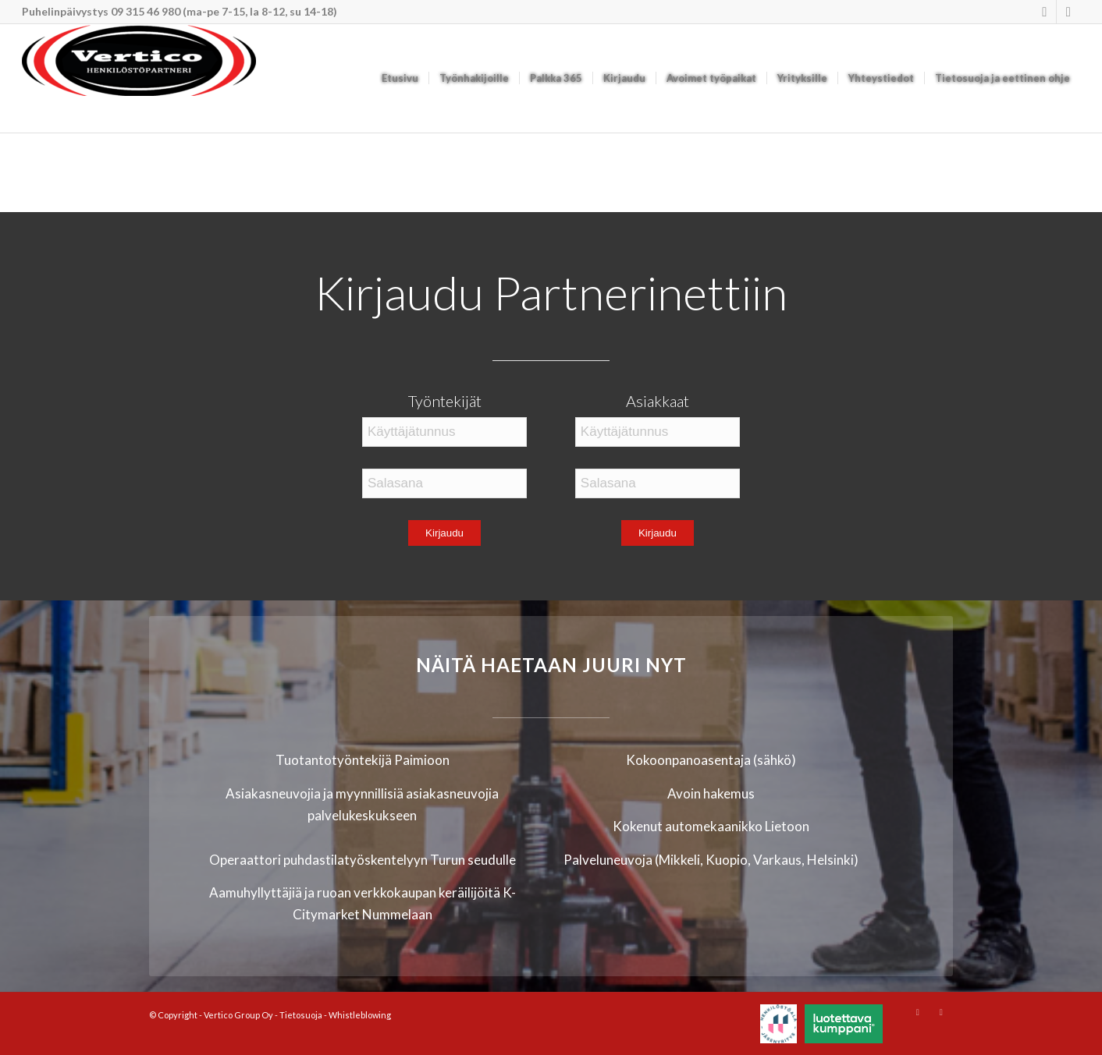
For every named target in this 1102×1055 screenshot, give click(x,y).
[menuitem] (399, 78)
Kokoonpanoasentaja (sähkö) (711, 760)
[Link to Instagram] (1044, 11)
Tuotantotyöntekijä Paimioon (363, 760)
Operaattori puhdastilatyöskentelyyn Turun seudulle (362, 859)
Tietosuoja (300, 1015)
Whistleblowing (360, 1015)
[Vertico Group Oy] (139, 78)
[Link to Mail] (1068, 11)
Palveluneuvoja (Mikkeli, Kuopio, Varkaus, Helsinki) (710, 859)
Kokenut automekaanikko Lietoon (711, 826)
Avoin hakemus (711, 793)
